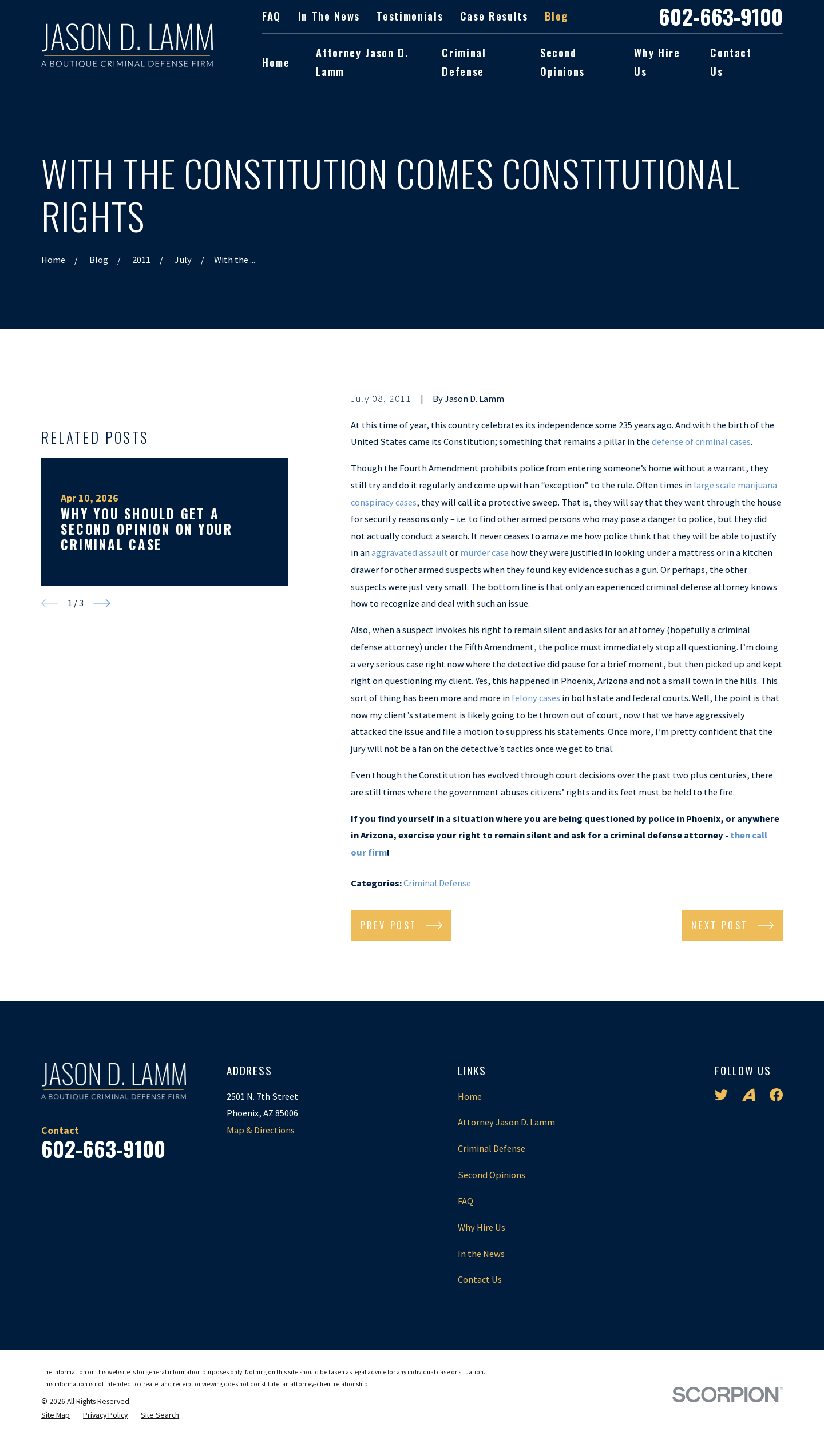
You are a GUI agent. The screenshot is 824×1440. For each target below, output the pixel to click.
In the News (329, 15)
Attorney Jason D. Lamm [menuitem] (362, 62)
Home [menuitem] (276, 62)
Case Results (494, 15)
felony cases (536, 697)
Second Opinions (491, 1174)
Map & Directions (261, 1130)
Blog (556, 15)
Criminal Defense (437, 883)
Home (470, 1096)
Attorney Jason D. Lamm (506, 1122)
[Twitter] (721, 1094)
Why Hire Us (481, 1227)
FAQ (271, 15)
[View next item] (101, 823)
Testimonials (410, 15)
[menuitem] (55, 1416)
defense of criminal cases (701, 441)
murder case (484, 552)
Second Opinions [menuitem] (562, 62)
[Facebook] (776, 1094)
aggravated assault (409, 552)
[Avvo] (748, 1094)
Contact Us (480, 1279)
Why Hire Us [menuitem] (657, 62)
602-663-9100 (721, 16)
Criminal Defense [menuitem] (464, 62)
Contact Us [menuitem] (731, 62)
